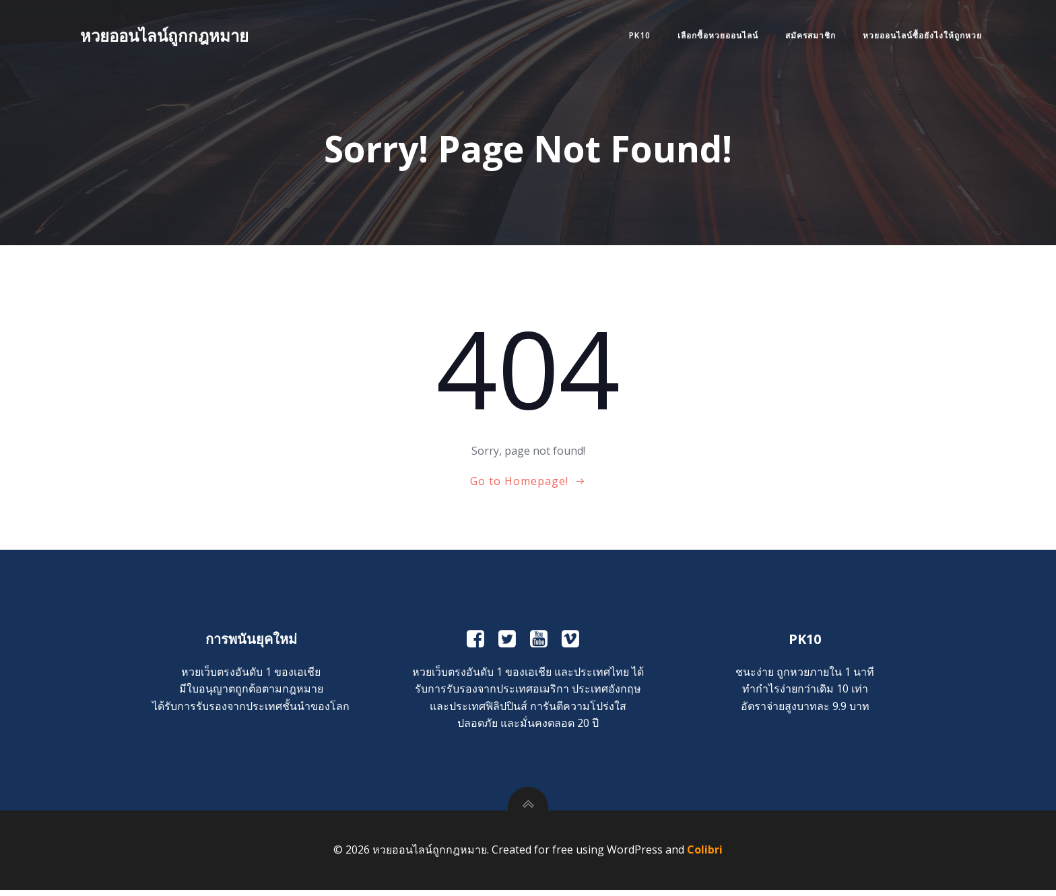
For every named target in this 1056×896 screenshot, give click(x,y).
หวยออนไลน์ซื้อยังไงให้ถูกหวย (919, 36)
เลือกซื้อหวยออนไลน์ (715, 36)
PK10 (637, 36)
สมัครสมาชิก (808, 36)
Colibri (705, 856)
